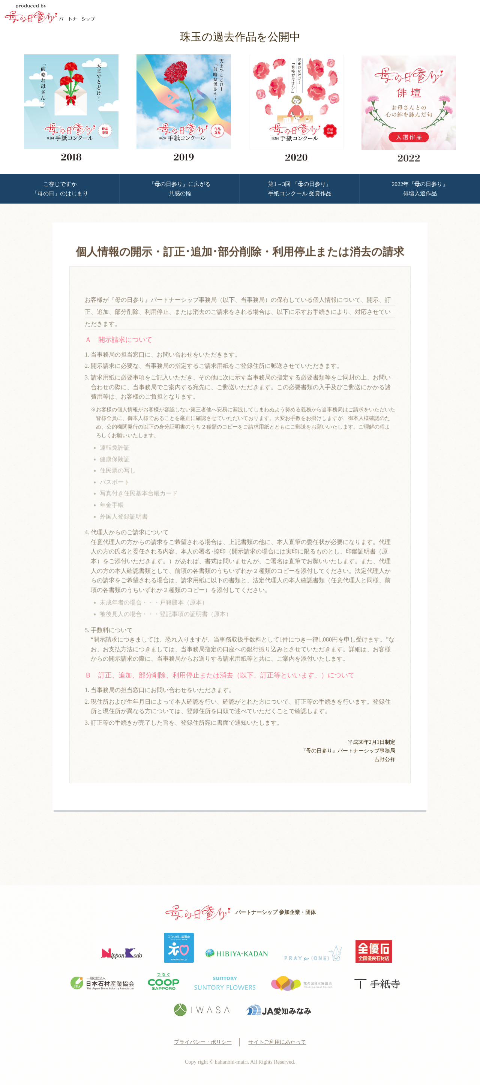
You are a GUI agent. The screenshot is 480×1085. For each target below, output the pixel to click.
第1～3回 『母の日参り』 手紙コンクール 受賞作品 (300, 188)
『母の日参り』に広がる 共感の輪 (180, 188)
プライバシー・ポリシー (203, 1042)
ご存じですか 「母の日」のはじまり (60, 188)
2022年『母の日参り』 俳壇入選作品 (420, 188)
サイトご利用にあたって (277, 1042)
